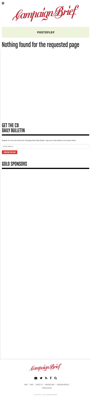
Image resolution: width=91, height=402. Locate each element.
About (31, 385)
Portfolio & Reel (47, 388)
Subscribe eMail (50, 385)
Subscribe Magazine (63, 385)
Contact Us (39, 385)
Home (25, 385)
